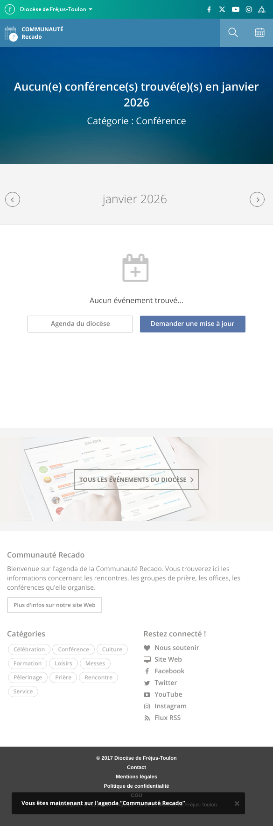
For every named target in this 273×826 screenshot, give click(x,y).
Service (23, 691)
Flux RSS (162, 717)
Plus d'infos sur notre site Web (55, 605)
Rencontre (98, 677)
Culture (112, 649)
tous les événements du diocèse (136, 479)
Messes (95, 663)
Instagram (165, 706)
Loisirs (63, 663)
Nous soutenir (171, 647)
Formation (28, 663)
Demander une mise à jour (193, 323)
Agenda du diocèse (80, 323)
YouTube (163, 694)
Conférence (73, 649)
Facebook (164, 671)
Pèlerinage (28, 677)
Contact (136, 767)
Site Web (163, 659)
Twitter (160, 682)
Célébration (29, 649)
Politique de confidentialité (136, 786)
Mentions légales (136, 777)
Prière (63, 677)
